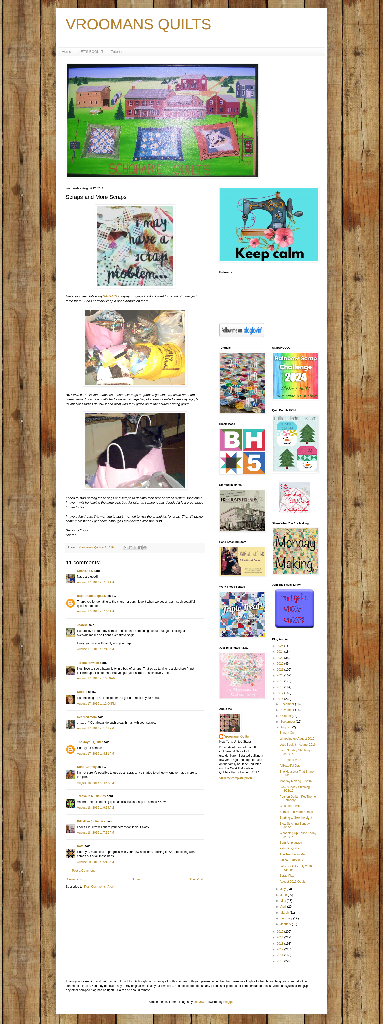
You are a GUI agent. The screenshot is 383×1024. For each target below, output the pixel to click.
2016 (280, 699)
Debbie (82, 692)
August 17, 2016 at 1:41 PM (95, 728)
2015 (280, 931)
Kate (80, 846)
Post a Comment (83, 870)
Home (66, 52)
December (287, 704)
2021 (280, 669)
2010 (280, 961)
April (283, 906)
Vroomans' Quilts (236, 736)
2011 (280, 955)
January (286, 924)
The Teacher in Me (292, 854)
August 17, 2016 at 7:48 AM (95, 649)
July (283, 889)
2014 (280, 937)
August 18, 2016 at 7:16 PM (95, 832)
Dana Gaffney (87, 767)
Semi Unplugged (291, 842)
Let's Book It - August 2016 (298, 744)
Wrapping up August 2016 (297, 738)
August (285, 727)
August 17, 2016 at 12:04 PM (96, 703)
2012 (280, 949)
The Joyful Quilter (90, 742)
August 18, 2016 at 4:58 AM (95, 783)
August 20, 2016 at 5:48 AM (95, 862)
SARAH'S (110, 296)
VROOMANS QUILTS (138, 24)
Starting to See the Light (296, 818)
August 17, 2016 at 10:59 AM (96, 678)
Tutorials (117, 52)
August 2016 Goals (292, 881)
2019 (280, 681)
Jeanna (82, 625)
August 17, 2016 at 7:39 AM (95, 582)
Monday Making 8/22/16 (296, 781)
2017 (280, 693)
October (286, 716)
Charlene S (85, 571)
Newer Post (75, 879)
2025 (280, 646)
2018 (280, 687)
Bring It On (287, 732)
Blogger (228, 1002)
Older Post (196, 879)
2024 (280, 651)
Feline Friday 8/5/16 (293, 860)
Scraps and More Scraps (296, 812)
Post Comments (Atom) (100, 886)
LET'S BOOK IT (91, 52)
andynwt (199, 1002)
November (287, 710)
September (288, 721)
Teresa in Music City (91, 796)
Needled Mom (87, 717)
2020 (280, 675)
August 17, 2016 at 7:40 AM (95, 611)
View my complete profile (236, 778)
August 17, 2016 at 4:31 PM (95, 753)
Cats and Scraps (291, 806)
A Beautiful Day (290, 765)
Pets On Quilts (289, 848)
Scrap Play (287, 875)
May (283, 901)
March (285, 912)
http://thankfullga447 (92, 596)
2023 (280, 658)
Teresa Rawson (88, 663)
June (284, 895)
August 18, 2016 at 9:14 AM (95, 807)
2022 (280, 663)
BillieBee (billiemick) (92, 821)
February (286, 918)
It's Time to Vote (290, 760)
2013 (280, 943)
